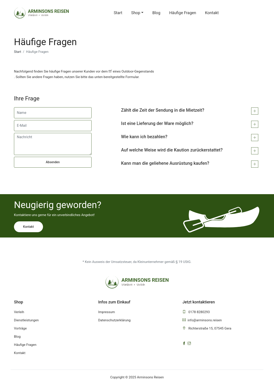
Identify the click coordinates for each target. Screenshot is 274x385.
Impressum (106, 312)
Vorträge (20, 328)
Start (118, 12)
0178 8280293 (196, 312)
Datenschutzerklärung (114, 320)
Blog (156, 12)
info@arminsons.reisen (202, 320)
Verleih (19, 312)
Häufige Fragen (182, 12)
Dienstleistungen (26, 320)
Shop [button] (135, 12)
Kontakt (212, 12)
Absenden (53, 162)
